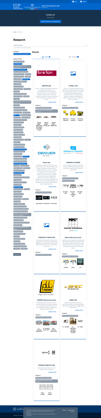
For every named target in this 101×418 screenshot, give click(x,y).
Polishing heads (27, 168)
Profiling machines (17, 175)
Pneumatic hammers (18, 168)
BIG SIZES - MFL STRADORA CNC (73, 194)
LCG (80, 267)
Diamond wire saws (18, 112)
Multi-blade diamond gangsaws (20, 161)
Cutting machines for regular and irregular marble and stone (22, 102)
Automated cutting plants (19, 61)
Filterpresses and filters (18, 122)
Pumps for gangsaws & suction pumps (21, 177)
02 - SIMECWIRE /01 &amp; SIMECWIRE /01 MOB (73, 329)
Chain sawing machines (18, 86)
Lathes (27, 139)
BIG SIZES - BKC (65, 192)
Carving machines (17, 84)
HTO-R (72, 267)
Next (59, 122)
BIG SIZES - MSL (80, 192)
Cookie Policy (71, 410)
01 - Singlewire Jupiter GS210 (39, 330)
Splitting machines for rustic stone (20, 211)
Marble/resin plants (18, 154)
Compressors (16, 91)
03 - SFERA (80, 327)
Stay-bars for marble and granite (20, 217)
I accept (72, 411)
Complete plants (27, 89)
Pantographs (16, 165)
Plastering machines (25, 165)
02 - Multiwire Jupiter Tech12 (46, 329)
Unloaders (17, 236)
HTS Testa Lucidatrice (72, 119)
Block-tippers (27, 76)
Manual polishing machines (19, 151)
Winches (16, 248)
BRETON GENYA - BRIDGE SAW (54, 124)
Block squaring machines (19, 76)
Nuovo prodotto (43, 393)
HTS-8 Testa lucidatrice (80, 119)
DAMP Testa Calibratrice (65, 119)
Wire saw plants (24, 248)
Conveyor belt (26, 96)
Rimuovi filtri (17, 254)
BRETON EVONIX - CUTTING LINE (46, 124)
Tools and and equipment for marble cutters (21, 228)
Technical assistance (18, 225)
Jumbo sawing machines (18, 139)
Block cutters (28, 74)
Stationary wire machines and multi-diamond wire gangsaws (21, 214)
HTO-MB (66, 267)
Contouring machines (18, 96)
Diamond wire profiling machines (20, 110)
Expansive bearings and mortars (20, 120)
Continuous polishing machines (20, 94)
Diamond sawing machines (19, 107)
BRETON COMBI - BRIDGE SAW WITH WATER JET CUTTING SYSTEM (39, 126)
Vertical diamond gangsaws (19, 238)
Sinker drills (25, 199)
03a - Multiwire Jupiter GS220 (53, 330)
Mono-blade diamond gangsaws (20, 159)
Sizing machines (17, 201)
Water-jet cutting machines (19, 243)
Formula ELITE (46, 203)
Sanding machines (17, 191)
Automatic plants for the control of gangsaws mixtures (20, 66)
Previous (34, 122)
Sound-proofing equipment (19, 204)
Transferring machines (18, 231)
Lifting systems (17, 142)
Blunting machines (17, 79)
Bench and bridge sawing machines (21, 71)
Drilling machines (26, 112)
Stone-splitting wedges (18, 220)
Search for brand (18, 45)
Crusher (16, 98)
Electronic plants (17, 117)
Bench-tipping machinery (19, 74)
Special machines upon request (20, 206)
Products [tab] (74, 57)
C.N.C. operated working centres (20, 81)
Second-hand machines (18, 194)
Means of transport (17, 156)
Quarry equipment (17, 184)
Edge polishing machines (25, 115)
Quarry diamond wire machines (20, 182)
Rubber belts (26, 189)
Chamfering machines (18, 89)
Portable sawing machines (19, 170)
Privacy (64, 410)
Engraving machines (26, 117)
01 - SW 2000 (66, 327)
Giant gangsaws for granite (19, 134)
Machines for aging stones (19, 147)
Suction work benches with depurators (21, 222)
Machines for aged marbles (19, 144)
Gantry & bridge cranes (18, 132)
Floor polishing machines (19, 127)
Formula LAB (54, 203)
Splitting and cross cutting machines (21, 209)
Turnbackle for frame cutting (19, 234)
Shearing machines (17, 199)
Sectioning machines (18, 196)
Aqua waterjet (39, 203)
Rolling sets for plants (18, 189)
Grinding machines (17, 137)
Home (14, 32)
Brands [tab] (46, 57)
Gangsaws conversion (18, 129)
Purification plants (17, 179)
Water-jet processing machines (20, 246)
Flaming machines (17, 125)
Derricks (16, 105)
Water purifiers (17, 241)
